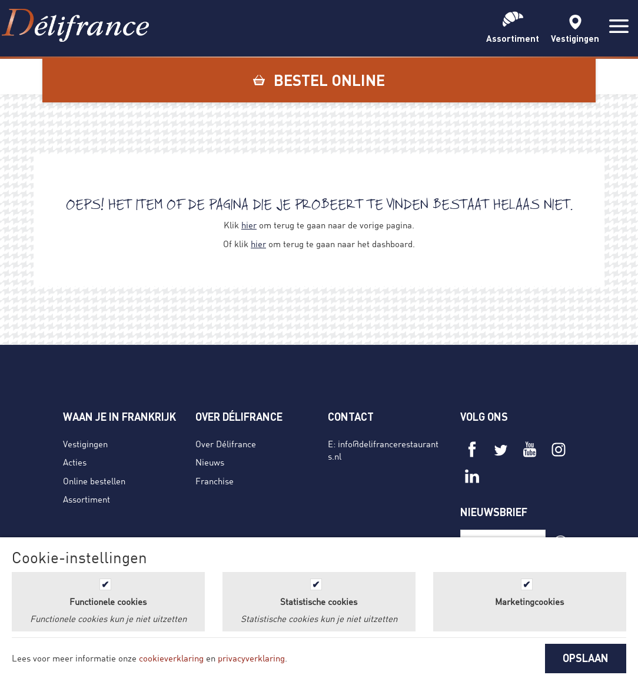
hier (249, 225)
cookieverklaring (171, 658)
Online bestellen (94, 480)
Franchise (214, 480)
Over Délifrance (225, 443)
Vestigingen (85, 443)
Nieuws (209, 462)
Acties (75, 462)
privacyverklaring (251, 658)
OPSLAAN (586, 657)
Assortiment (86, 499)
